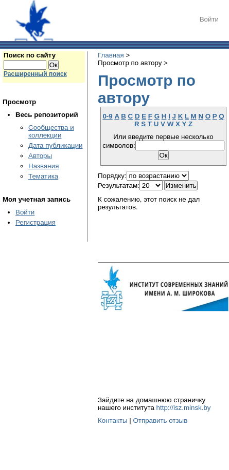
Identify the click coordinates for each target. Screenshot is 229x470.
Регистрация (35, 222)
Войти (209, 19)
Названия (43, 166)
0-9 (107, 116)
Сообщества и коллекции (51, 131)
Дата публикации (55, 145)
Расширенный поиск (35, 73)
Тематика (43, 176)
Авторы (40, 156)
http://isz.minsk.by (183, 408)
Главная (111, 55)
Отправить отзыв (160, 420)
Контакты (113, 420)
